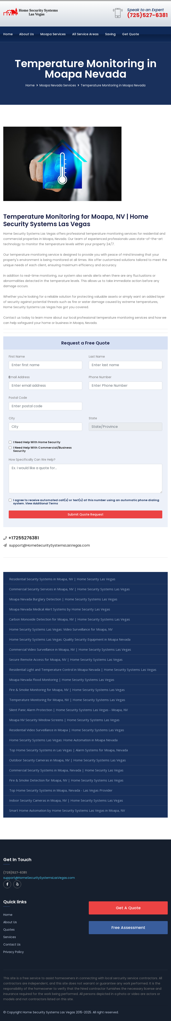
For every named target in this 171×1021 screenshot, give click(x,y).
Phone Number (100, 377)
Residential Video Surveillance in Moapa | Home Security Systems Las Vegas (66, 730)
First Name (17, 356)
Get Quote (130, 34)
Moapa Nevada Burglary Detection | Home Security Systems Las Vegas (63, 599)
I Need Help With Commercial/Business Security (42, 449)
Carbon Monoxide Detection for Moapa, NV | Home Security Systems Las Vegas (69, 619)
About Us (26, 34)
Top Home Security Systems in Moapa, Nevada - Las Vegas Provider (61, 790)
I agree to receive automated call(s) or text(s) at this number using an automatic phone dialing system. (86, 501)
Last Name (97, 356)
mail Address (19, 377)
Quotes (9, 929)
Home (8, 34)
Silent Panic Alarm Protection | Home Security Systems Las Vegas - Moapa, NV (68, 710)
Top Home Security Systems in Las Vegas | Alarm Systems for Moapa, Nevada (68, 750)
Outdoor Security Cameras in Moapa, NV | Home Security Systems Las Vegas (67, 760)
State (93, 418)
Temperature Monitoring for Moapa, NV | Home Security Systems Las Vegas (67, 700)
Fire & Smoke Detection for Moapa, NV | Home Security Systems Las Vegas (66, 780)
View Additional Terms (41, 503)
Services (9, 937)
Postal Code (18, 397)
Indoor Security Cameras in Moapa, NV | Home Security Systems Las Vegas (66, 800)
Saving (110, 34)
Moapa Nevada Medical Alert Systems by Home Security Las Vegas (59, 609)
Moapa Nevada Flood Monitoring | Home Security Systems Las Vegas (61, 679)
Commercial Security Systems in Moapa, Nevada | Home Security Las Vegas (66, 770)
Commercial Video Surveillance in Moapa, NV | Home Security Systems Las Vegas (70, 649)
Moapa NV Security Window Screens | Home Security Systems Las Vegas (64, 720)
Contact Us (12, 944)
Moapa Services (53, 34)
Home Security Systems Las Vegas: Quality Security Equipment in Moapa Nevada (69, 639)
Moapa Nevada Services (57, 85)
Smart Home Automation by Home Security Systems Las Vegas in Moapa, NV (67, 810)
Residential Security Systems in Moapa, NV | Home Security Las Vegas (62, 579)
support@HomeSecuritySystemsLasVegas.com (49, 545)
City (12, 418)
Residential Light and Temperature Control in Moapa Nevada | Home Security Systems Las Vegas (82, 669)
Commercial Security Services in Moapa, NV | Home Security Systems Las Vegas (69, 589)
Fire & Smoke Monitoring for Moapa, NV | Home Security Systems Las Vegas (67, 689)
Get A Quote (128, 908)
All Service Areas (85, 34)
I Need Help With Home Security (36, 442)
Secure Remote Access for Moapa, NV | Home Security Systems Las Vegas (66, 659)
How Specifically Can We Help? (32, 459)
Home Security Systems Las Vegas (49, 1012)
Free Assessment (128, 927)
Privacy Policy (13, 952)
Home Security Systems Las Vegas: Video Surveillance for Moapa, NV (61, 629)
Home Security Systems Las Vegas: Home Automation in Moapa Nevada (63, 740)
